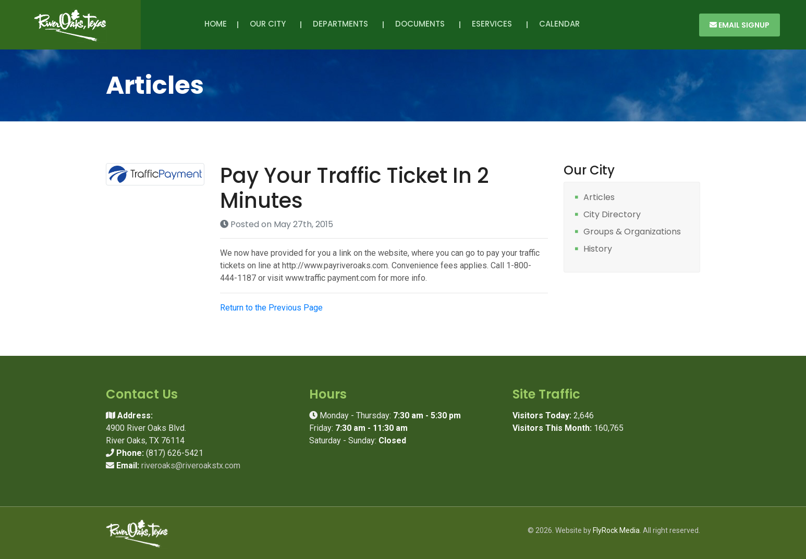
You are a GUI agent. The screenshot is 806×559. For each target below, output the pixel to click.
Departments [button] (342, 23)
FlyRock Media (616, 530)
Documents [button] (422, 23)
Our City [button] (270, 23)
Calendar (559, 23)
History (597, 249)
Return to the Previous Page (271, 308)
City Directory (612, 215)
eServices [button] (494, 23)
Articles (599, 198)
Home (215, 23)
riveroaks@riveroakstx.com (190, 465)
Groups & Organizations (632, 232)
